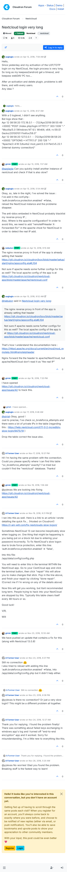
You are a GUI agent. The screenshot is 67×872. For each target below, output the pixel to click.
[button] (4, 868)
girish (8, 164)
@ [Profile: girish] (6, 416)
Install (61, 8)
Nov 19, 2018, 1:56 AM (38, 485)
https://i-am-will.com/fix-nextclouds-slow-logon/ (29, 524)
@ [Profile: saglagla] (7, 168)
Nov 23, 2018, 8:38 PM (39, 695)
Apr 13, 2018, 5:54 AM (33, 188)
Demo (59, 5)
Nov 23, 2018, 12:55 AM (39, 633)
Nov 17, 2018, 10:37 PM (39, 453)
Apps (41, 5)
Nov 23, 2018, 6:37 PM (39, 658)
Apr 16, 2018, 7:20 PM (38, 378)
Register (10, 848)
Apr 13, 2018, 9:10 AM (40, 248)
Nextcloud (30, 33)
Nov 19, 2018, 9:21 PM (39, 513)
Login (20, 848)
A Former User (12, 453)
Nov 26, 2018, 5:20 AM (39, 760)
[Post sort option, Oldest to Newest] (6, 47)
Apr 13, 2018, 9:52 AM (33, 296)
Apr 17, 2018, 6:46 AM (33, 412)
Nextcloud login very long (36, 300)
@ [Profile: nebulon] (7, 300)
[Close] (61, 794)
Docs (52, 8)
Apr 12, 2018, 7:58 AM (33, 57)
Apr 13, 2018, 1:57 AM (37, 164)
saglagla (9, 57)
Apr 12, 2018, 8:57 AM (33, 111)
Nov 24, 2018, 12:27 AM (40, 720)
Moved (7, 33)
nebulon (9, 248)
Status (50, 5)
